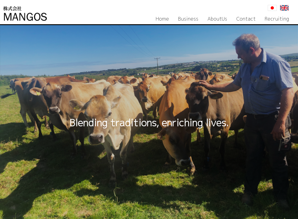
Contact (246, 18)
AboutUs (217, 18)
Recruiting (277, 18)
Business (188, 18)
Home (162, 18)
